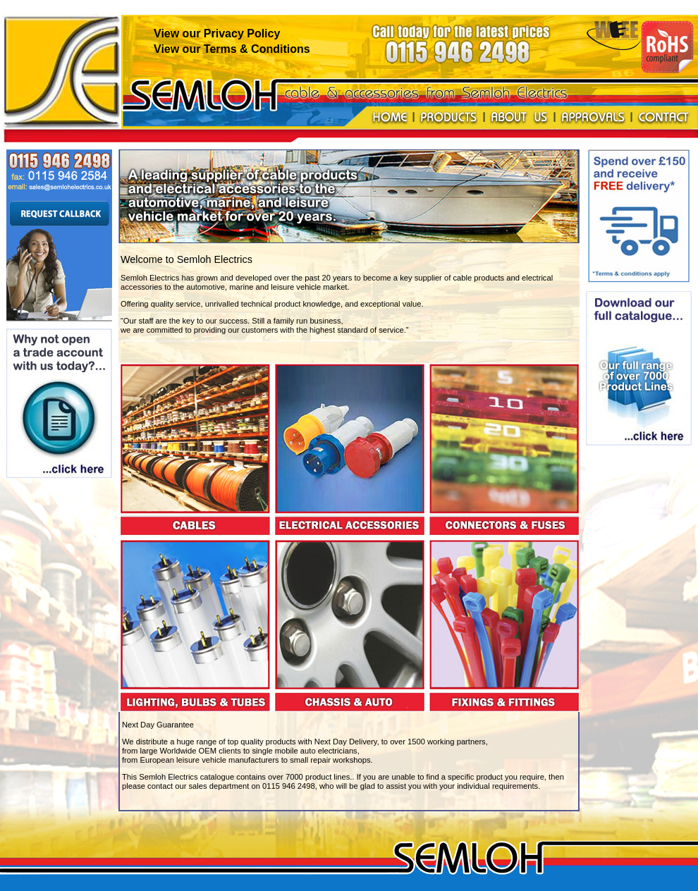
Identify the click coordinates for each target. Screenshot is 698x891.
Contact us (663, 117)
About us (519, 117)
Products (448, 117)
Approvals (592, 117)
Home (390, 117)
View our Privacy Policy (217, 33)
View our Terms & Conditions (232, 49)
